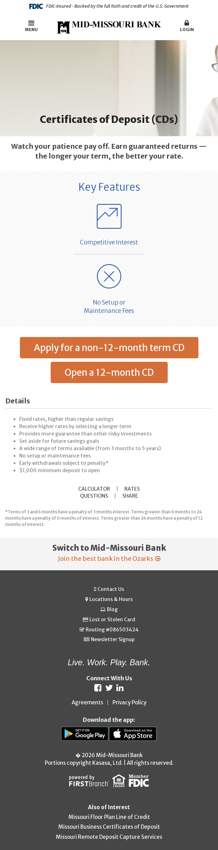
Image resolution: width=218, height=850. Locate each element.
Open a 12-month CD (109, 372)
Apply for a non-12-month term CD (109, 347)
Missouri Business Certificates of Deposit (109, 826)
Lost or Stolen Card (112, 619)
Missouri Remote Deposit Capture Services (109, 837)
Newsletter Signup (113, 639)
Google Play (85, 734)
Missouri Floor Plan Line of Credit (109, 817)
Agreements (87, 702)
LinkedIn (120, 687)
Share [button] (130, 495)
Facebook (98, 687)
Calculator (94, 488)
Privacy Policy (129, 702)
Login (187, 26)
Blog (112, 609)
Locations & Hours (111, 599)
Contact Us (110, 589)
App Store (133, 734)
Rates (132, 488)
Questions (94, 495)
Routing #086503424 (112, 629)
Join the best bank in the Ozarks (105, 559)
